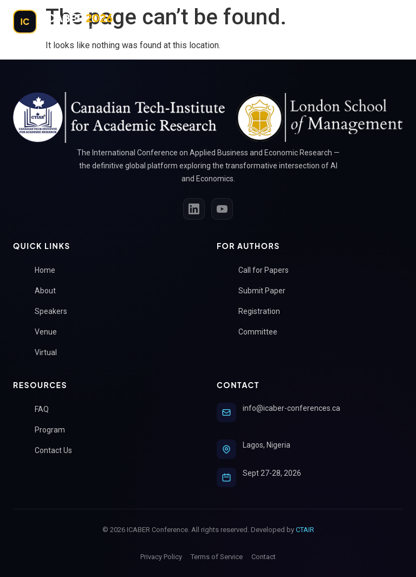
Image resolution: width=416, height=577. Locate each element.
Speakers (55, 311)
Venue (50, 332)
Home (49, 270)
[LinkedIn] (194, 209)
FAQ (46, 409)
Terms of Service (217, 557)
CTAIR (305, 530)
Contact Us (58, 450)
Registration (263, 311)
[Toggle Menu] (391, 22)
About (49, 291)
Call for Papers (267, 270)
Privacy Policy (161, 557)
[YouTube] (222, 209)
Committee (262, 332)
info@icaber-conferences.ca (291, 408)
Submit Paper (266, 291)
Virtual (50, 352)
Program (54, 430)
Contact (263, 557)
